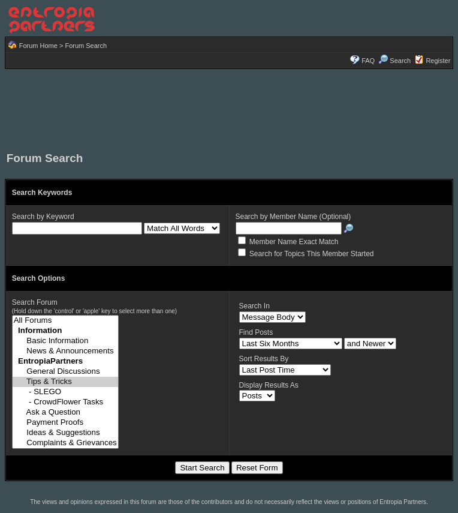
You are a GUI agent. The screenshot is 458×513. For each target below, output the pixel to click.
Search (394, 60)
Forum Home (38, 45)
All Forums (65, 321)
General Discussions (65, 372)
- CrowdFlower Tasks (65, 402)
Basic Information (65, 341)
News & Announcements (65, 351)
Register (438, 60)
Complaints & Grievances (65, 443)
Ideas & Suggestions (65, 433)
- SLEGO (65, 392)
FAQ (368, 60)
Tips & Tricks (65, 382)
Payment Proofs (65, 423)
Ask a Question (65, 412)
